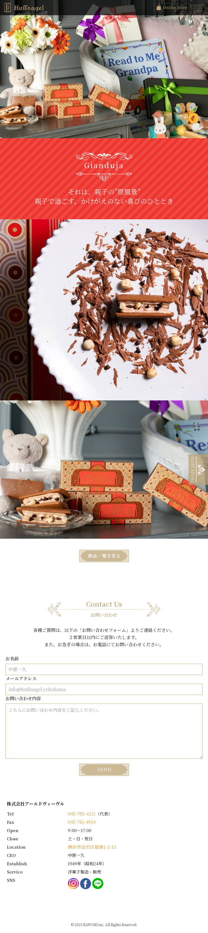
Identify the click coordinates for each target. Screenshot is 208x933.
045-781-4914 (82, 822)
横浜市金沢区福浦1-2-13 (92, 847)
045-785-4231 (82, 813)
